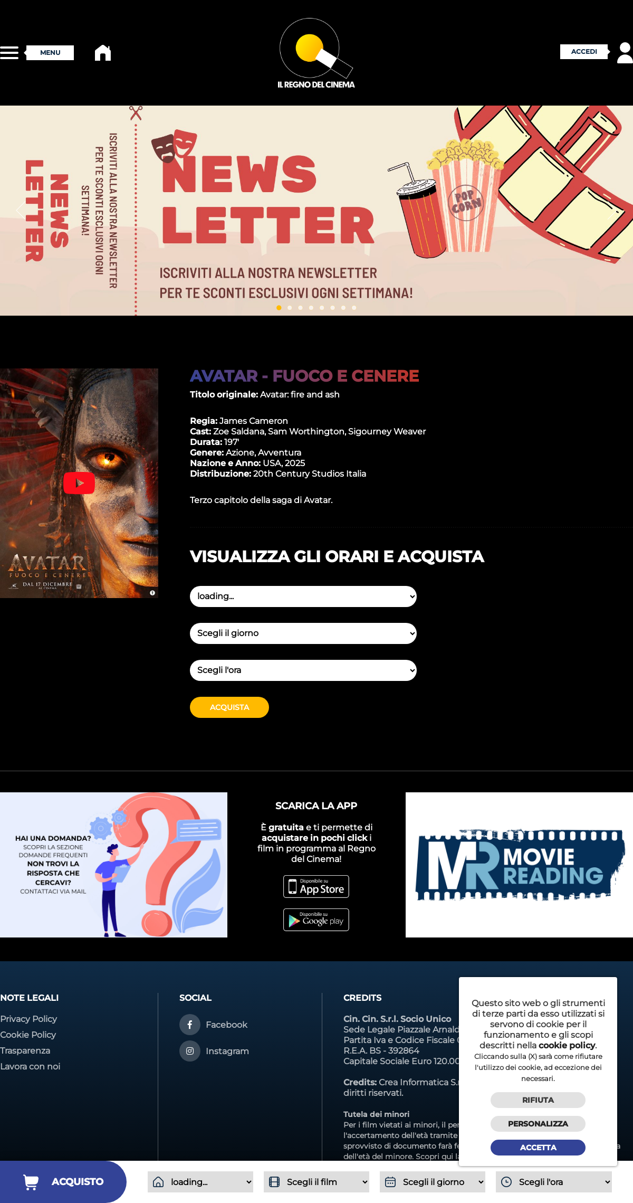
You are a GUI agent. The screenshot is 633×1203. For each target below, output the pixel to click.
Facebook (226, 1025)
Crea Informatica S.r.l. (422, 1082)
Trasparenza (25, 1051)
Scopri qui (434, 1156)
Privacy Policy (28, 1019)
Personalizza (538, 1124)
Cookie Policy (28, 1035)
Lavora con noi (30, 1067)
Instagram (227, 1051)
